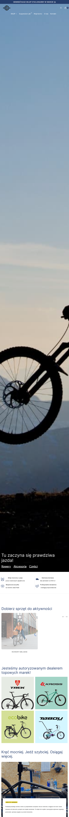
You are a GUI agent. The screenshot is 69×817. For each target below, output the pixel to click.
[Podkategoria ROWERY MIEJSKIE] (19, 633)
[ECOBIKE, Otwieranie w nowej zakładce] (17, 727)
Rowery (6, 566)
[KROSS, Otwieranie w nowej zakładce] (51, 693)
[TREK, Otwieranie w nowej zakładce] (17, 693)
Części (33, 566)
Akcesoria (20, 566)
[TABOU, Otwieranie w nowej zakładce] (51, 727)
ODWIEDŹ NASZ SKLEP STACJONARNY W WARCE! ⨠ (34, 2)
